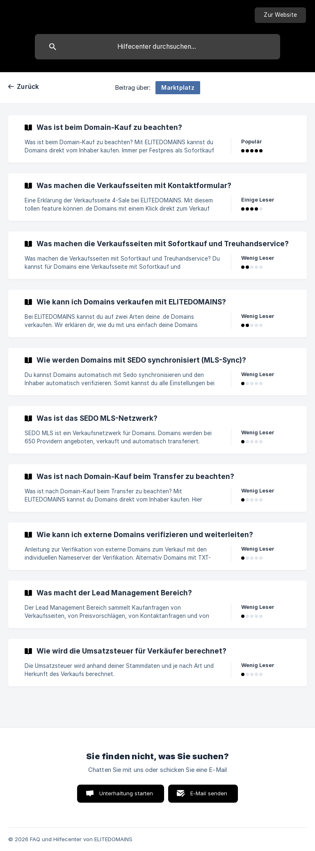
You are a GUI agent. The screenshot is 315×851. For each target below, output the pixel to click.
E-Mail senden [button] (209, 793)
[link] (157, 139)
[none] (280, 15)
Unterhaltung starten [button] (126, 793)
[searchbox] (157, 46)
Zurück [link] (28, 87)
